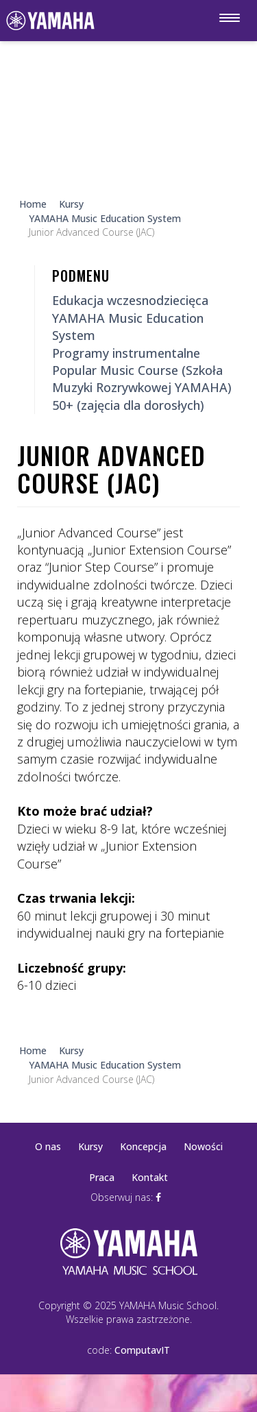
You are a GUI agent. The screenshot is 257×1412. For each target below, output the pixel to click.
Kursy (90, 1146)
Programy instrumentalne (126, 353)
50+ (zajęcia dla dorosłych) (128, 405)
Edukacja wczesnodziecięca (130, 300)
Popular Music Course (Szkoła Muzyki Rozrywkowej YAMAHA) (142, 378)
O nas (48, 1146)
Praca (101, 1177)
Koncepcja (143, 1146)
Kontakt (150, 1177)
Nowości (203, 1146)
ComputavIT (142, 1349)
